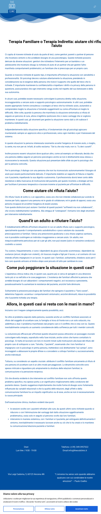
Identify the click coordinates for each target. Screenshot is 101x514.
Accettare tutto (81, 509)
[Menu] (95, 7)
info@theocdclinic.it (78, 450)
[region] (50, 502)
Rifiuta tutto (50, 509)
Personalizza (18, 509)
